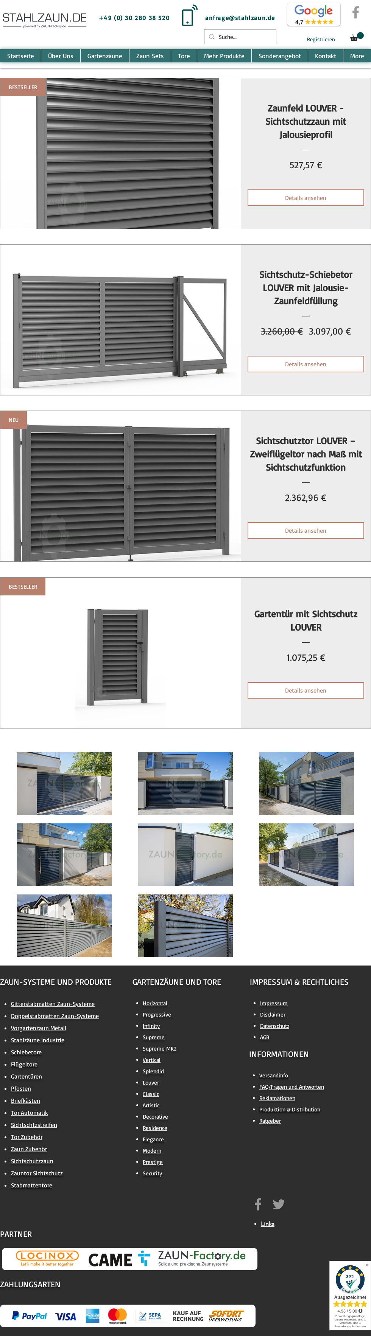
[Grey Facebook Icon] (356, 12)
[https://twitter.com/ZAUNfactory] (279, 1204)
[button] (357, 36)
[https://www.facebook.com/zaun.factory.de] (258, 1204)
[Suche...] (239, 36)
